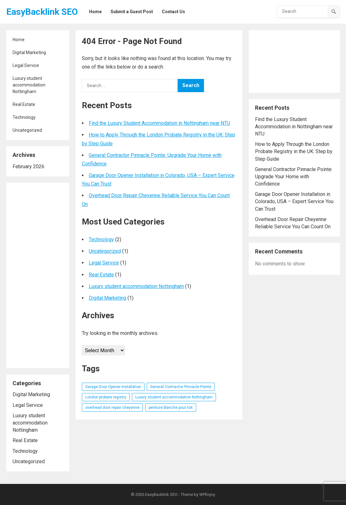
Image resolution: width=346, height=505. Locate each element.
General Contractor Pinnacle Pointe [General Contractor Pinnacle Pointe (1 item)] (180, 387)
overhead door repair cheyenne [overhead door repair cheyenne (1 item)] (112, 407)
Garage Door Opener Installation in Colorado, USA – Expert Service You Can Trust (294, 201)
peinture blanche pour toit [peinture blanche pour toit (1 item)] (171, 407)
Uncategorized (27, 130)
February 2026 (28, 166)
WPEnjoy (207, 494)
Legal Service (26, 65)
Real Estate (24, 104)
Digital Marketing (29, 52)
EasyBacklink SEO (42, 12)
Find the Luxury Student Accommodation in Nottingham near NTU (159, 123)
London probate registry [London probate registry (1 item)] (105, 397)
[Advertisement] (38, 275)
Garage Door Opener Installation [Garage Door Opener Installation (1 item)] (113, 387)
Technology (24, 117)
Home (19, 39)
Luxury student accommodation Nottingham (29, 85)
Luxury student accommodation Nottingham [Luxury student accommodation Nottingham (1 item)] (174, 397)
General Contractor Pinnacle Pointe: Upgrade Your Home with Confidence (293, 176)
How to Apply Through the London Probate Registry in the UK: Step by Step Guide (293, 151)
